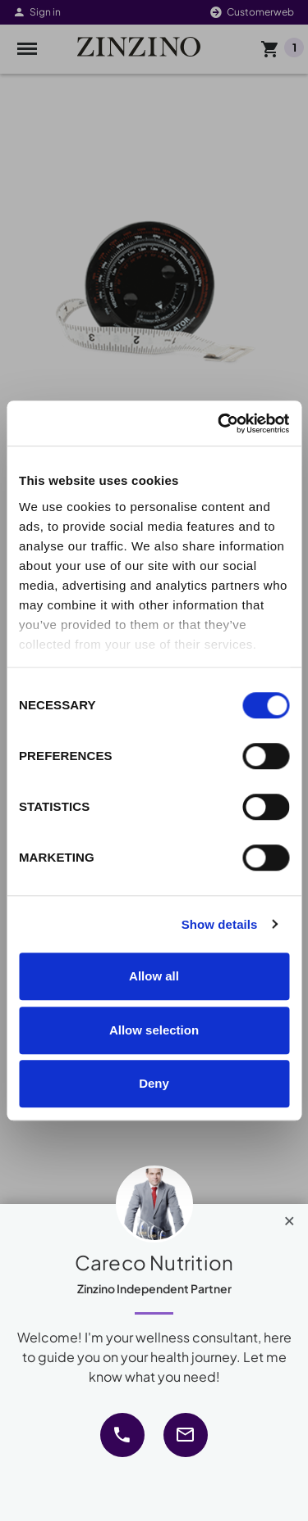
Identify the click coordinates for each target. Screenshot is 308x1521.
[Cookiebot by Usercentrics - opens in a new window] (219, 423)
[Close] (289, 1217)
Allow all (154, 976)
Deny (154, 1083)
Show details (220, 924)
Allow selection (154, 1030)
